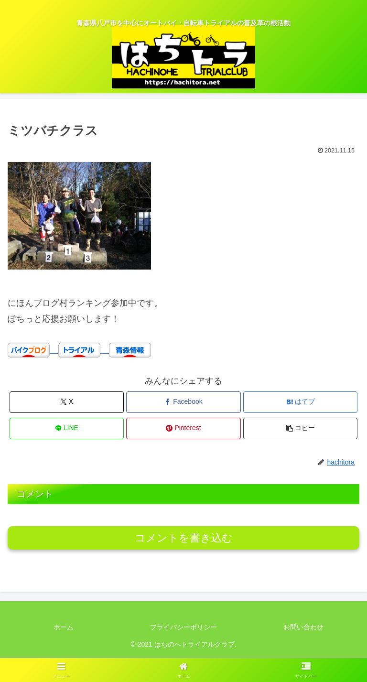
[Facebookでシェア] (183, 402)
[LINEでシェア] (67, 428)
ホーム (64, 627)
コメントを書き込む (184, 538)
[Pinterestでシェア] (183, 428)
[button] (300, 428)
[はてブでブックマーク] (300, 402)
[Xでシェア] (67, 402)
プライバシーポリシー (183, 627)
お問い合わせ (303, 627)
